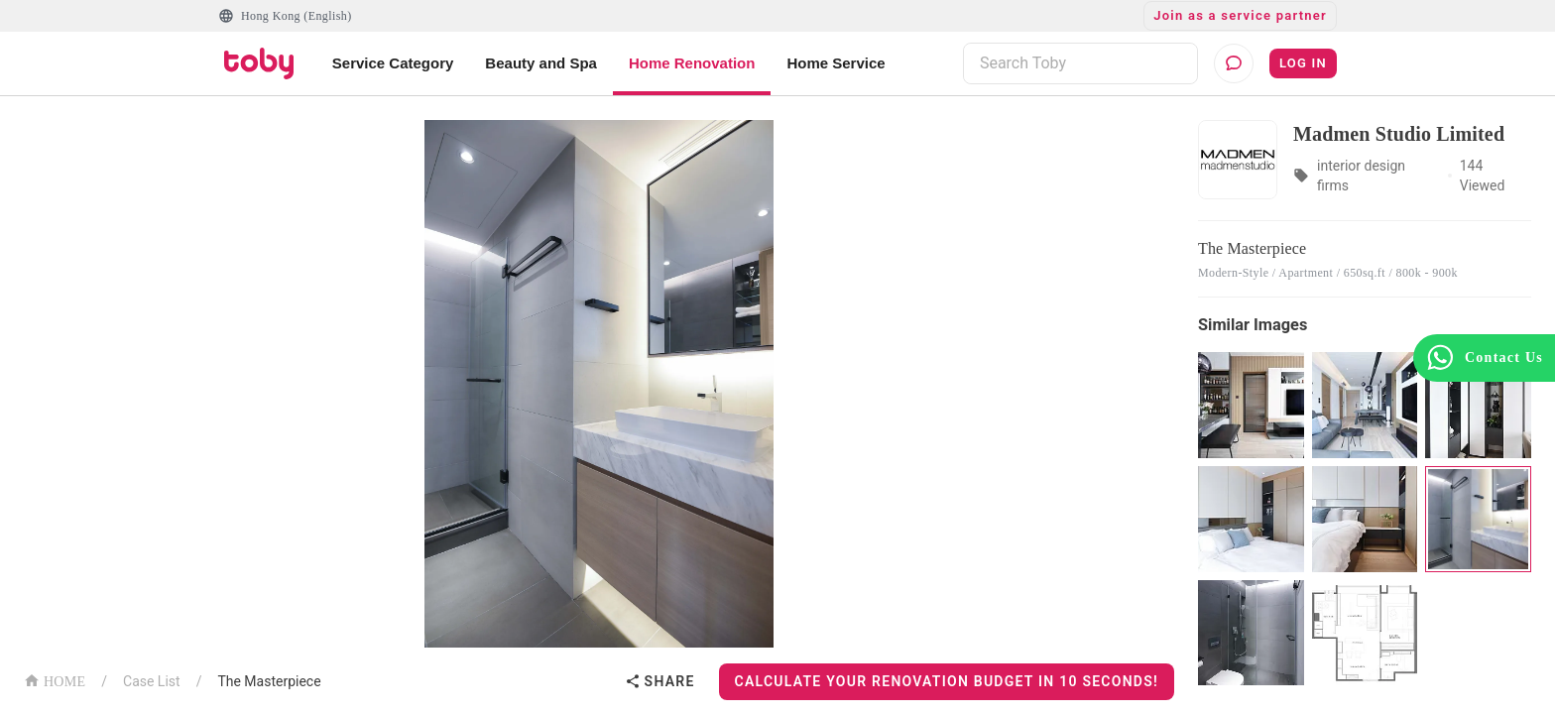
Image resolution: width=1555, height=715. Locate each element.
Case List (151, 681)
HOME (54, 679)
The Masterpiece (268, 681)
